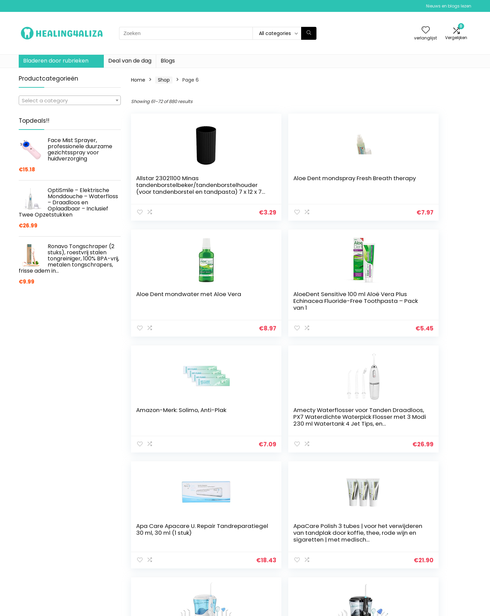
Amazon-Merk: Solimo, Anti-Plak (167, 297)
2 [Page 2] (243, 472)
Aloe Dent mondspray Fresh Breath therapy (254, 181)
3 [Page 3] (254, 472)
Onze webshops (349, 575)
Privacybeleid (419, 547)
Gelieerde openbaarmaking (435, 566)
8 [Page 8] (310, 472)
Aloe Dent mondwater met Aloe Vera (341, 181)
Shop (164, 79)
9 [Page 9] (321, 472)
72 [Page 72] (345, 472)
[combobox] (70, 100)
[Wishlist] (426, 30)
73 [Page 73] (357, 472)
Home (138, 79)
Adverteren (343, 585)
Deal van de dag (129, 61)
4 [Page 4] (265, 472)
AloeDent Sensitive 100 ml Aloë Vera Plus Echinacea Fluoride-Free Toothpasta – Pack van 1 (428, 191)
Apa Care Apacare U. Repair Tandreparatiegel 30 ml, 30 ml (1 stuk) (340, 304)
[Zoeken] (308, 33)
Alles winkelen (346, 556)
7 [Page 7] (299, 472)
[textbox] (69, 100)
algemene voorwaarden (431, 556)
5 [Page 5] (277, 472)
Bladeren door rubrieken (55, 61)
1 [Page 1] (232, 472)
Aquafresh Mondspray (341, 410)
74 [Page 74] (369, 472)
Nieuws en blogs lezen (448, 6)
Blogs (168, 61)
